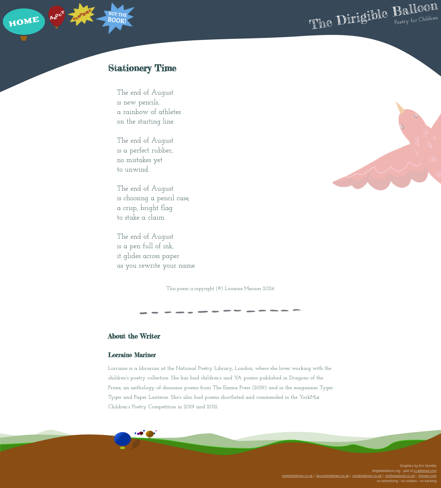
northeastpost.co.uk (400, 476)
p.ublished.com (425, 471)
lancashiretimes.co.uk (332, 476)
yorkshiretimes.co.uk (297, 476)
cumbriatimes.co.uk (366, 476)
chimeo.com (427, 476)
